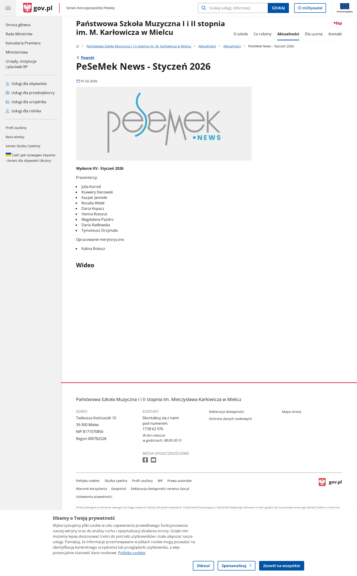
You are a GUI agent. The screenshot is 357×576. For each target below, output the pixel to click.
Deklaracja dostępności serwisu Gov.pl (160, 488)
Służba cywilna (116, 480)
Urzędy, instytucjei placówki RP (21, 64)
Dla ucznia (314, 33)
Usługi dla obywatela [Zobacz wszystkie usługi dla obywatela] (26, 83)
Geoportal (118, 488)
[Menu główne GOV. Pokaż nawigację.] (8, 8)
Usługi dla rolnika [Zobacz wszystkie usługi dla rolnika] (23, 110)
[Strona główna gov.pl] (38, 8)
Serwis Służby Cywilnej (23, 146)
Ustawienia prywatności (94, 496)
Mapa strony (291, 411)
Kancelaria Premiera (23, 43)
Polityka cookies (88, 480)
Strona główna (23, 24)
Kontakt (335, 33)
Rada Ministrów (19, 33)
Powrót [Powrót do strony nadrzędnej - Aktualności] (87, 57)
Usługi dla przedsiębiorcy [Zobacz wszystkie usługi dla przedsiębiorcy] (30, 92)
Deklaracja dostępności (226, 411)
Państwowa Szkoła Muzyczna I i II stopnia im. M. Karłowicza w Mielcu (150, 28)
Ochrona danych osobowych (230, 419)
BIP (160, 480)
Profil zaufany (16, 128)
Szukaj (278, 7)
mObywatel (311, 9)
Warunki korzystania (91, 488)
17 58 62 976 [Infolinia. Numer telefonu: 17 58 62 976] (153, 428)
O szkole (241, 33)
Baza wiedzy (15, 137)
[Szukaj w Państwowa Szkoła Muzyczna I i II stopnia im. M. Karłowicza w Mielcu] (233, 8)
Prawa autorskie (179, 480)
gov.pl (330, 487)
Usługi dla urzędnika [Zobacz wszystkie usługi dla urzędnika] (26, 101)
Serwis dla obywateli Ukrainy (30, 158)
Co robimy (262, 33)
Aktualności (288, 33)
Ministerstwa (17, 52)
